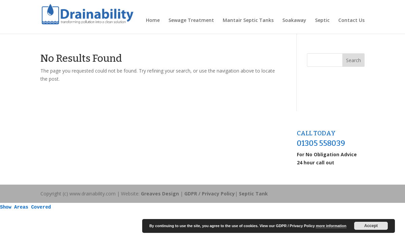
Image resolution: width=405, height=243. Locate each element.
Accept (371, 225)
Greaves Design (160, 193)
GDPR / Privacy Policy (209, 193)
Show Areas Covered (25, 207)
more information (331, 226)
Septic (322, 20)
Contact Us (351, 20)
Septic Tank (253, 193)
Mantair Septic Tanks (248, 20)
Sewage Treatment (191, 20)
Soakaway (294, 20)
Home (153, 20)
